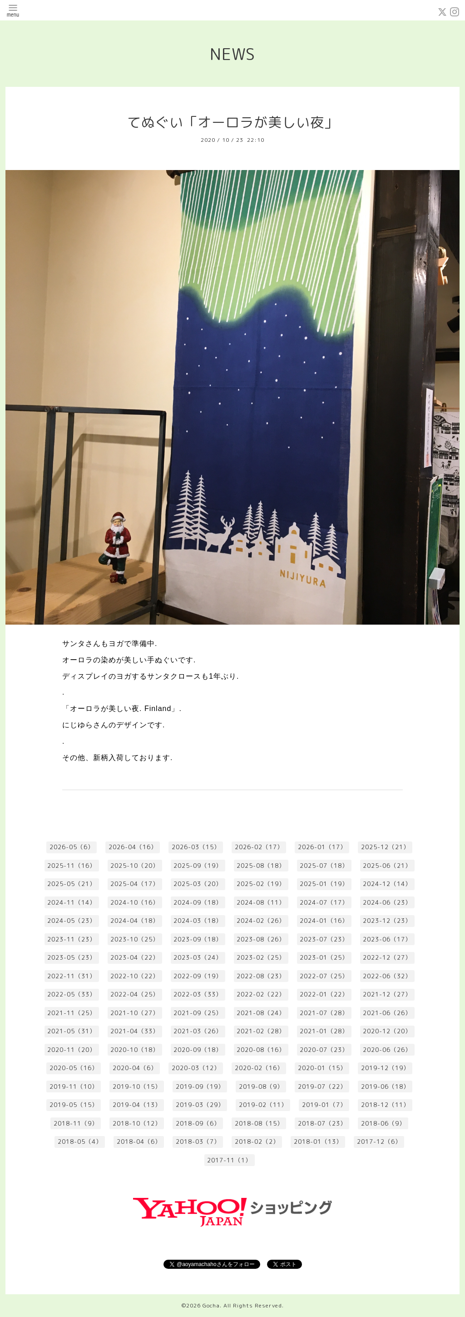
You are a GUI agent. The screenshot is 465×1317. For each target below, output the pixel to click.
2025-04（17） (134, 884)
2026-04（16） (133, 847)
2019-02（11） (263, 1105)
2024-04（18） (134, 920)
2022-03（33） (197, 994)
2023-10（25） (134, 939)
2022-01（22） (324, 994)
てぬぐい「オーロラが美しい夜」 (232, 122)
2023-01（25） (324, 957)
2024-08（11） (261, 902)
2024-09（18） (197, 902)
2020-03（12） (196, 1068)
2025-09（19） (197, 865)
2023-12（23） (387, 920)
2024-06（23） (387, 902)
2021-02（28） (261, 1031)
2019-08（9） (261, 1086)
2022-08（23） (261, 976)
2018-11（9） (76, 1123)
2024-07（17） (324, 902)
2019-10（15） (137, 1086)
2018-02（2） (257, 1141)
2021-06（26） (387, 1013)
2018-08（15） (259, 1123)
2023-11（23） (71, 939)
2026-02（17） (259, 847)
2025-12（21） (385, 847)
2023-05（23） (71, 957)
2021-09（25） (197, 1013)
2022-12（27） (387, 957)
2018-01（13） (318, 1141)
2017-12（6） (379, 1141)
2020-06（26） (387, 1050)
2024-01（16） (324, 920)
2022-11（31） (71, 976)
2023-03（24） (197, 957)
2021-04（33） (134, 1031)
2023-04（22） (134, 957)
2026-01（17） (322, 847)
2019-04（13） (137, 1105)
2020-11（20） (71, 1050)
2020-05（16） (73, 1068)
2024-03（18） (197, 920)
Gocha (211, 1305)
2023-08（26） (261, 939)
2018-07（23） (322, 1123)
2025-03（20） (197, 884)
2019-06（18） (385, 1086)
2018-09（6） (198, 1123)
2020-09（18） (197, 1050)
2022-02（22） (261, 994)
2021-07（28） (324, 1013)
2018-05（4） (80, 1141)
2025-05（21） (71, 884)
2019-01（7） (324, 1105)
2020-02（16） (259, 1068)
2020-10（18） (134, 1050)
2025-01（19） (324, 884)
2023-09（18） (197, 939)
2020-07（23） (324, 1050)
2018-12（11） (385, 1105)
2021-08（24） (261, 1013)
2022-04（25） (134, 994)
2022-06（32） (387, 976)
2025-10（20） (134, 865)
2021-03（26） (197, 1031)
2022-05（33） (71, 994)
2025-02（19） (261, 884)
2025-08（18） (261, 865)
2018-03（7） (198, 1141)
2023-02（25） (261, 957)
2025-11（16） (71, 865)
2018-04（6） (139, 1141)
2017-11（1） (229, 1160)
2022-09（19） (197, 976)
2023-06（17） (387, 939)
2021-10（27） (134, 1013)
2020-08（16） (261, 1050)
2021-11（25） (71, 1013)
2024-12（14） (387, 884)
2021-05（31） (71, 1031)
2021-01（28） (324, 1031)
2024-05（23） (71, 920)
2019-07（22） (322, 1086)
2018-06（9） (383, 1123)
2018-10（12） (137, 1123)
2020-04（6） (135, 1068)
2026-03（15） (196, 847)
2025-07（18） (324, 865)
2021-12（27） (387, 994)
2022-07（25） (324, 976)
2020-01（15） (322, 1068)
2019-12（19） (385, 1068)
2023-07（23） (324, 939)
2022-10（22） (134, 976)
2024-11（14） (71, 902)
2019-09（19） (200, 1086)
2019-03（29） (200, 1105)
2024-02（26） (261, 920)
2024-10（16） (134, 902)
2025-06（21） (387, 865)
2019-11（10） (73, 1086)
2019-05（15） (73, 1105)
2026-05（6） (71, 847)
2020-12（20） (387, 1031)
